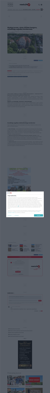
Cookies (13, 212)
